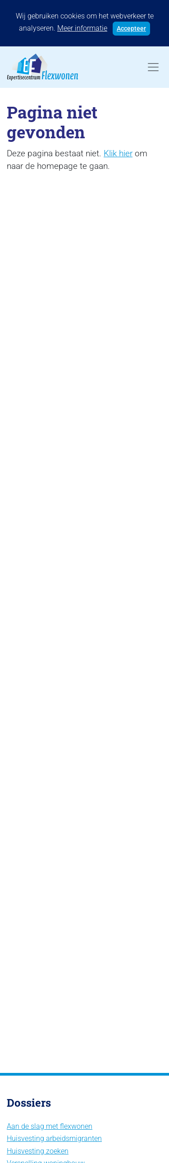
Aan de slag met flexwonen (49, 1126)
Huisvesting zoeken (38, 1151)
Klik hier (118, 153)
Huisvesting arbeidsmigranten (54, 1138)
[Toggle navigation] (153, 67)
